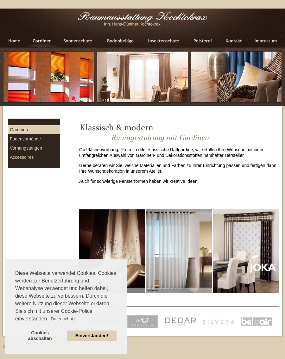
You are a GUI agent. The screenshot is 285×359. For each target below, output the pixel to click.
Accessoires (22, 157)
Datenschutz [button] (63, 318)
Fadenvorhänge (25, 138)
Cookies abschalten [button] (40, 335)
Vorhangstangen (26, 148)
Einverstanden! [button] (91, 335)
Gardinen (19, 129)
